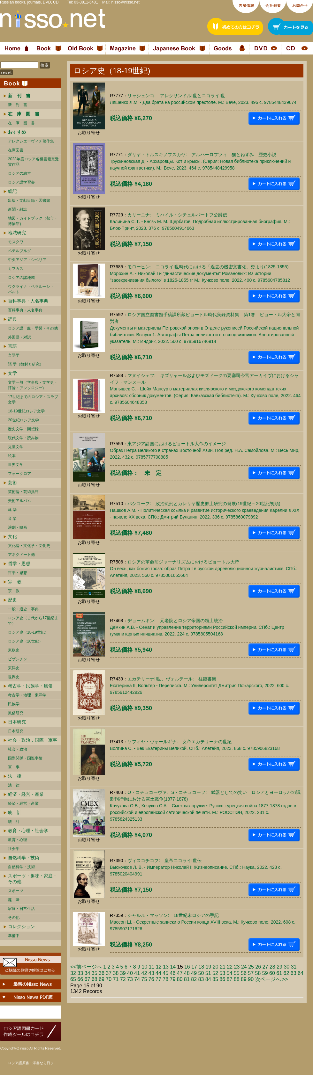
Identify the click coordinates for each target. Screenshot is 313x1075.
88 (237, 979)
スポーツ (15, 891)
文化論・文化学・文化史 (29, 545)
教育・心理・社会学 (28, 830)
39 (123, 973)
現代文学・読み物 (23, 438)
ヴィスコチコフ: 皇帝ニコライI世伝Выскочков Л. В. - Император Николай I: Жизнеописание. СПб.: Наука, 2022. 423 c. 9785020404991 (196, 867)
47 (180, 973)
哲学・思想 (19, 563)
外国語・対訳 (19, 337)
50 (201, 973)
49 (194, 973)
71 (116, 979)
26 (258, 967)
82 (194, 979)
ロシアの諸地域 (21, 277)
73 (130, 979)
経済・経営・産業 (26, 794)
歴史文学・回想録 (23, 429)
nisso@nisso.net (125, 2)
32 (73, 973)
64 (300, 973)
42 (144, 973)
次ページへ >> (271, 979)
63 (293, 973)
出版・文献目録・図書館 (29, 200)
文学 (12, 373)
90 (251, 979)
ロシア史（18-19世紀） (28, 632)
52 (215, 973)
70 (108, 979)
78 (165, 979)
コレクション (21, 926)
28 (272, 967)
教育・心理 (17, 840)
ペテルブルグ (19, 251)
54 (230, 973)
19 (208, 967)
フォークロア (19, 473)
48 (187, 973)
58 (258, 973)
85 (215, 979)
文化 (12, 536)
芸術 (12, 482)
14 (173, 967)
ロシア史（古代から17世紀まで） (33, 621)
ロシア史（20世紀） (25, 641)
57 (251, 973)
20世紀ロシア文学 (23, 420)
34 (87, 973)
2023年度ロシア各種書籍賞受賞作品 (33, 162)
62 (286, 973)
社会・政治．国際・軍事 (32, 740)
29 (279, 967)
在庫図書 (15, 150)
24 (244, 967)
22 (230, 967)
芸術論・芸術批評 (23, 492)
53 (222, 973)
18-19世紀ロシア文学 (26, 411)
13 (166, 967)
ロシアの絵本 (19, 173)
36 (101, 973)
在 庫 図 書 (21, 123)
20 (215, 967)
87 (230, 979)
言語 (12, 346)
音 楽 (12, 518)
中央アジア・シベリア (27, 260)
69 (101, 979)
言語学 (13, 355)
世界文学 (15, 464)
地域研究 (17, 232)
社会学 (13, 848)
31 (294, 967)
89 (244, 979)
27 (265, 967)
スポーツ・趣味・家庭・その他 (32, 878)
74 (137, 979)
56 (244, 973)
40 (130, 973)
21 (222, 967)
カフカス (15, 268)
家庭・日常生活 (21, 908)
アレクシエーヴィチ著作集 (31, 141)
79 (173, 979)
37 (108, 973)
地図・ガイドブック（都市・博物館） (33, 221)
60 (272, 973)
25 (251, 967)
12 (159, 967)
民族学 (13, 704)
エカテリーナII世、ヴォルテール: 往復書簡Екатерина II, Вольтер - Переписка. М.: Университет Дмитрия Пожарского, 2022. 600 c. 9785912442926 (199, 685)
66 (80, 979)
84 (208, 979)
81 (187, 979)
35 (94, 973)
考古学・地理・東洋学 (27, 695)
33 (80, 973)
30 (286, 967)
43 (151, 973)
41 (137, 973)
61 (279, 973)
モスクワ (15, 242)
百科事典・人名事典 (28, 300)
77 (158, 979)
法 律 (14, 776)
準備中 (13, 935)
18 (201, 967)
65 (73, 979)
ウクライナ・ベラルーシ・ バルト (31, 289)
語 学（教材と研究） (25, 364)
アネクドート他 (21, 554)
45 (165, 973)
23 (237, 967)
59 (265, 973)
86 (222, 979)
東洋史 (13, 668)
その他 (13, 917)
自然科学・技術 (23, 857)
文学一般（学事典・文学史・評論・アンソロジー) (33, 385)
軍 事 (13, 767)
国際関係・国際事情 (25, 758)
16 (187, 967)
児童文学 (15, 447)
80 (180, 979)
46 (173, 973)
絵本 (12, 456)
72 (123, 979)
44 (158, 973)
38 (116, 973)
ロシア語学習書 (21, 182)
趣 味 (13, 899)
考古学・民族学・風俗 (30, 685)
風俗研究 (15, 713)
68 (94, 979)
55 (237, 973)
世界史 (13, 677)
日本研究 (17, 721)
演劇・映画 (17, 527)
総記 (12, 191)
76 (151, 979)
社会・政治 (17, 749)
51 (208, 973)
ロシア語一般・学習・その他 (33, 328)
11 (152, 967)
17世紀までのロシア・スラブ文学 (33, 399)
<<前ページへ (86, 967)
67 (87, 979)
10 (144, 967)
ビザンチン (17, 659)
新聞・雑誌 (17, 209)
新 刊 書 (17, 105)
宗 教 (14, 581)
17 (194, 967)
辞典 (12, 319)
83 (201, 979)
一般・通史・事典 (23, 609)
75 (144, 979)
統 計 (14, 812)
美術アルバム (19, 500)
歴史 (12, 599)
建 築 (12, 509)
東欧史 (13, 650)
